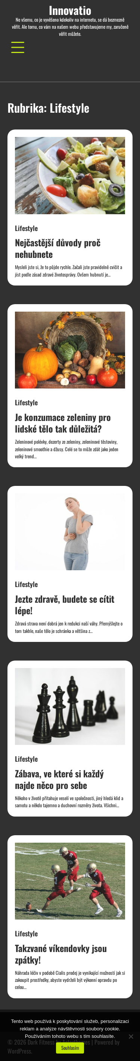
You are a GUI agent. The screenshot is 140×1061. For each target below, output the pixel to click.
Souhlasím (70, 1047)
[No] (130, 1036)
